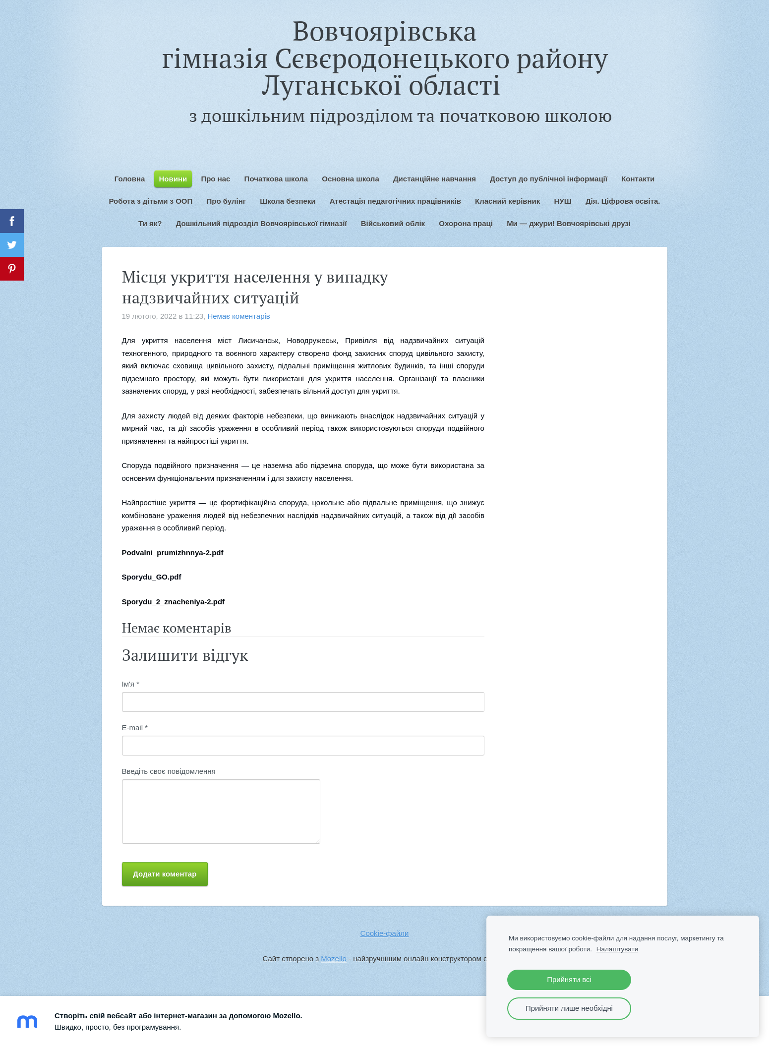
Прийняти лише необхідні (569, 1008)
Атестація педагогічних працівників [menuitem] (395, 201)
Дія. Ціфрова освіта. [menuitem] (623, 201)
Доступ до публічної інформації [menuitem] (548, 178)
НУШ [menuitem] (563, 201)
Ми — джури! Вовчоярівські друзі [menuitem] (569, 223)
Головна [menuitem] (130, 178)
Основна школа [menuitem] (350, 178)
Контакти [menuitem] (637, 178)
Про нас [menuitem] (215, 178)
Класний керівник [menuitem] (507, 201)
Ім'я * (130, 684)
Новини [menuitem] (173, 178)
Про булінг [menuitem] (226, 201)
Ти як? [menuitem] (150, 223)
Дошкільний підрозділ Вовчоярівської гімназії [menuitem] (261, 223)
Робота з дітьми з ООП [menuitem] (150, 201)
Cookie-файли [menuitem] (384, 933)
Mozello (334, 958)
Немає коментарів (238, 316)
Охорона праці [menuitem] (466, 223)
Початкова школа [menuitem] (276, 178)
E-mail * (135, 727)
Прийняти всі (569, 980)
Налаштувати (617, 949)
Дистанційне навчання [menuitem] (434, 178)
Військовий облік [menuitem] (393, 223)
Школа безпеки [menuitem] (287, 201)
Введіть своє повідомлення (169, 771)
